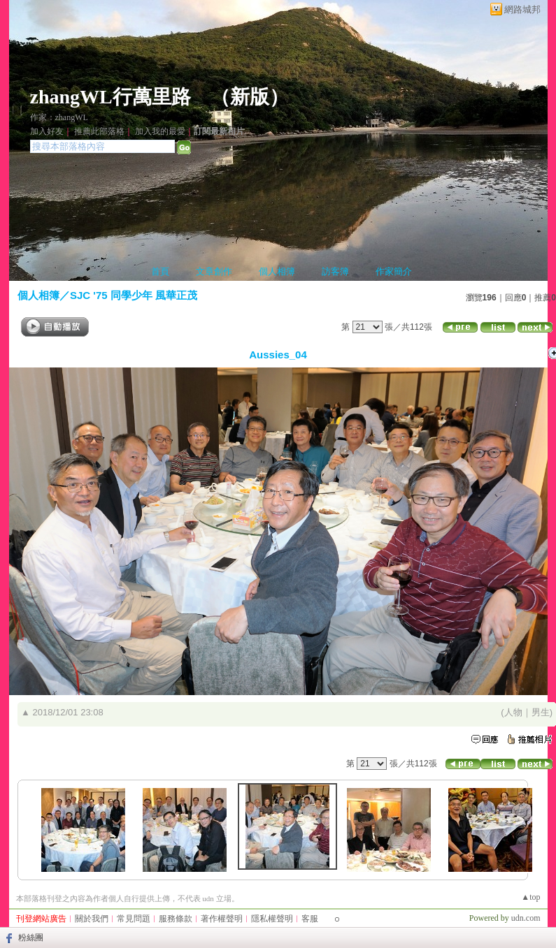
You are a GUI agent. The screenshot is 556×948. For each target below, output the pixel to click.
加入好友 (47, 131)
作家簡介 (394, 271)
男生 (541, 712)
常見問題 (133, 919)
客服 (309, 919)
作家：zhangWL (59, 117)
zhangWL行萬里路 (110, 97)
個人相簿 (277, 271)
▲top (530, 897)
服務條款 (175, 919)
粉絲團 (30, 937)
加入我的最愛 (160, 131)
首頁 (160, 271)
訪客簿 (335, 271)
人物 (513, 712)
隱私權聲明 (272, 919)
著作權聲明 (222, 919)
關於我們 (91, 919)
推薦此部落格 (99, 131)
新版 (249, 97)
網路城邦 (522, 9)
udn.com (526, 918)
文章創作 (214, 271)
